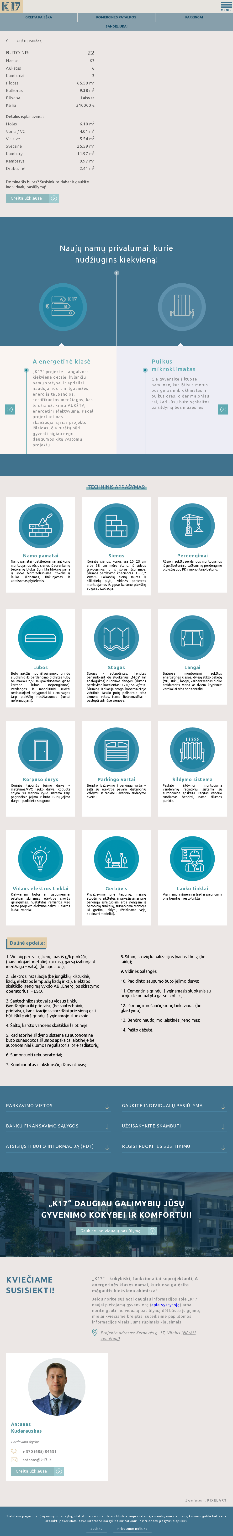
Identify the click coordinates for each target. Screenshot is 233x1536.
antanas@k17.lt (36, 1460)
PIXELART (217, 1500)
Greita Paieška (38, 17)
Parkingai (194, 17)
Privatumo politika (132, 1528)
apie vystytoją (165, 1304)
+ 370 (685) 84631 (39, 1451)
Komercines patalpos (116, 17)
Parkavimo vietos (58, 1107)
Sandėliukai (116, 26)
